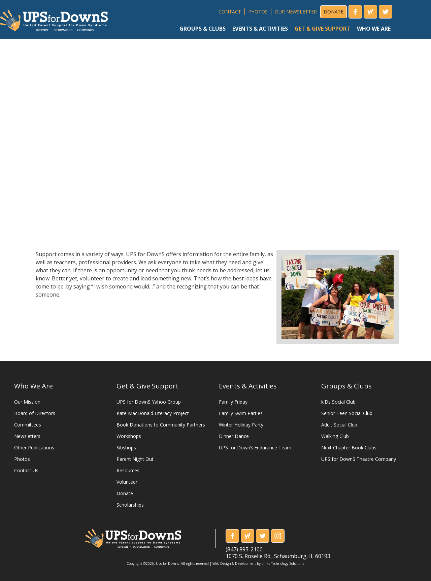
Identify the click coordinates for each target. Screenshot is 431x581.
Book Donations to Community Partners (161, 424)
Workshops (129, 436)
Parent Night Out (135, 459)
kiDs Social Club (338, 402)
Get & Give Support (147, 385)
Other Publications (34, 447)
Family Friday (233, 402)
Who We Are (33, 385)
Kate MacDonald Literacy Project (153, 413)
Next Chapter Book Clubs (348, 447)
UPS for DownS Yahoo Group (149, 402)
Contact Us (26, 470)
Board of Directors (34, 413)
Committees (27, 424)
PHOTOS (258, 11)
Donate (125, 493)
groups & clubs (202, 28)
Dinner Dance (234, 436)
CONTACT (230, 11)
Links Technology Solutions (283, 563)
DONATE (333, 11)
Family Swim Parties (241, 413)
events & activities (260, 28)
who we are (374, 28)
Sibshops (126, 447)
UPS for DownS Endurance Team (255, 447)
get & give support (322, 28)
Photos (22, 459)
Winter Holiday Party (241, 424)
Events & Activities (248, 385)
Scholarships (130, 505)
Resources (128, 470)
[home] (54, 18)
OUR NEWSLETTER (296, 11)
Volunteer (127, 482)
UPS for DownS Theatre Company (358, 459)
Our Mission (27, 402)
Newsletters (27, 436)
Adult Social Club (339, 424)
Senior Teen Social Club (346, 413)
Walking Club (335, 436)
